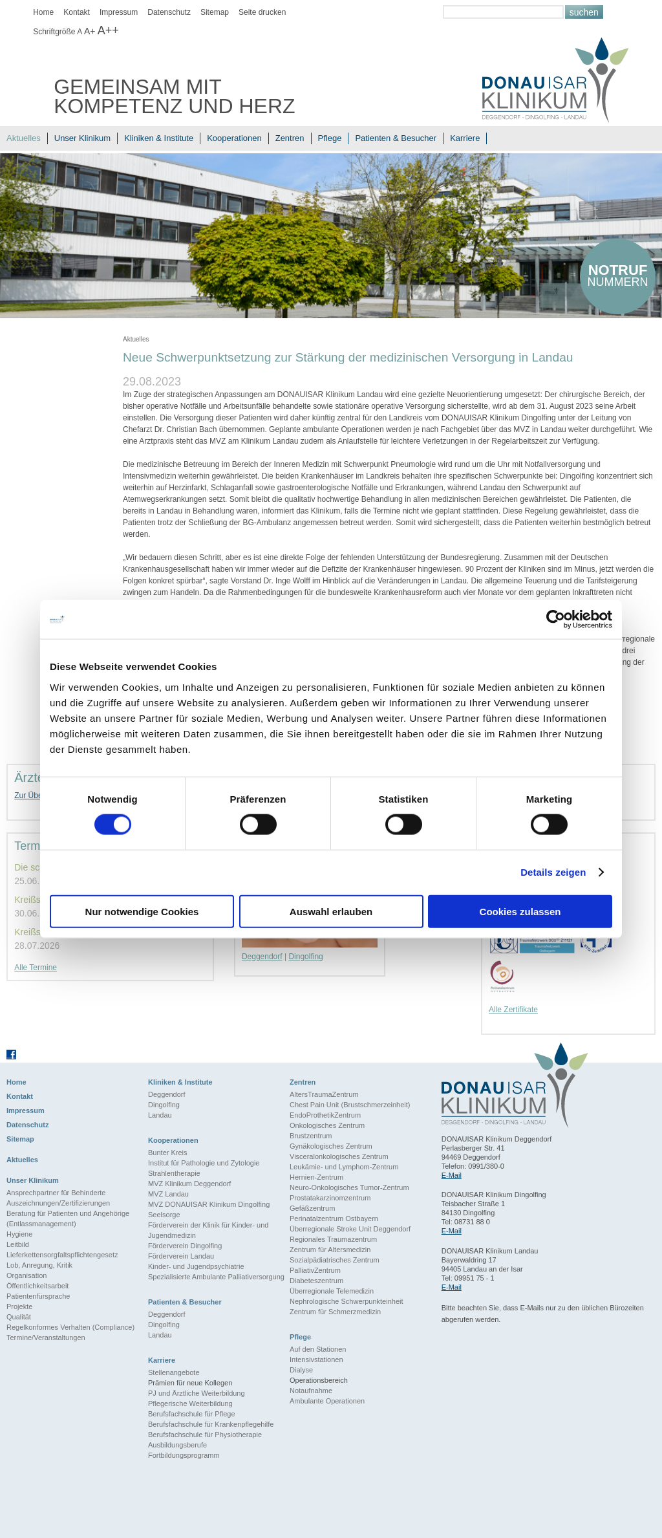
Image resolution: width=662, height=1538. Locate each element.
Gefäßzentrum (312, 1208)
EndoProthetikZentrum (325, 1115)
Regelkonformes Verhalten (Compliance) (70, 1327)
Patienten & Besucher (395, 138)
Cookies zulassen (520, 910)
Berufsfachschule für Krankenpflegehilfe (210, 1424)
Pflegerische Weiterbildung (190, 1403)
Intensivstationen (316, 1359)
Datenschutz (169, 12)
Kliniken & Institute (158, 138)
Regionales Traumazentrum (333, 1239)
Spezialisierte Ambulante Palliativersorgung (216, 1277)
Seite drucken (262, 12)
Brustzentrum (311, 1136)
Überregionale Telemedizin (332, 1291)
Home (43, 12)
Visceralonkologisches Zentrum (339, 1156)
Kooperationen (234, 138)
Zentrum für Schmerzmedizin (335, 1312)
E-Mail (452, 1175)
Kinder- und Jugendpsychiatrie (196, 1266)
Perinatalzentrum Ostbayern (334, 1218)
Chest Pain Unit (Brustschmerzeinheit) (350, 1105)
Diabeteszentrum (316, 1280)
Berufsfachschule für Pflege (191, 1414)
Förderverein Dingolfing (185, 1246)
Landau (160, 1115)
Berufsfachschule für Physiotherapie (205, 1434)
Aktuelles (23, 138)
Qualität (18, 1317)
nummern (618, 275)
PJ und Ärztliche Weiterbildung (196, 1393)
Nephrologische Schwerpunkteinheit (346, 1301)
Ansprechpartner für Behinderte (55, 1193)
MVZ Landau (168, 1194)
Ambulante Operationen (327, 1401)
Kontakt (76, 12)
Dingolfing (305, 956)
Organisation (26, 1275)
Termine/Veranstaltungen (45, 1337)
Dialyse (301, 1370)
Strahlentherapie (174, 1173)
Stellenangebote (174, 1372)
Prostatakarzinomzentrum (330, 1198)
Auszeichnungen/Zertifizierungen (58, 1203)
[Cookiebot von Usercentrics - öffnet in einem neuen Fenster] (555, 619)
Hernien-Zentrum (316, 1177)
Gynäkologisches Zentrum (331, 1146)
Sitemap (214, 12)
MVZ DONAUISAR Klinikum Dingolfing (209, 1204)
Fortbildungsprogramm (184, 1455)
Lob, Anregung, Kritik (39, 1265)
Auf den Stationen (318, 1349)
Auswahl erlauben (331, 910)
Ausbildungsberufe (177, 1445)
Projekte (19, 1306)
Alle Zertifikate (513, 1009)
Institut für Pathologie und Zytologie (203, 1163)
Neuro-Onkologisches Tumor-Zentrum (349, 1187)
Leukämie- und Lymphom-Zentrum (344, 1167)
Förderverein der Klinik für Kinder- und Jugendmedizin (208, 1230)
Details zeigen (553, 872)
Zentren (289, 138)
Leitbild (17, 1244)
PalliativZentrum (315, 1270)
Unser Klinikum (82, 138)
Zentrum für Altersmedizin (330, 1249)
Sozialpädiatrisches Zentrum (334, 1260)
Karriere (465, 138)
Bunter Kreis (167, 1152)
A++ (108, 30)
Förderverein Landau (181, 1256)
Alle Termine (35, 967)
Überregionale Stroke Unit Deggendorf (350, 1229)
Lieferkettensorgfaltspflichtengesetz (62, 1255)
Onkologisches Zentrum (327, 1125)
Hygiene (19, 1234)
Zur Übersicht (37, 795)
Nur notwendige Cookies (142, 910)
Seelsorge (164, 1214)
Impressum (119, 12)
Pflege (330, 138)
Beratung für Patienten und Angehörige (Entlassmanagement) (67, 1218)
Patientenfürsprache (38, 1296)
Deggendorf (262, 956)
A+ (90, 31)
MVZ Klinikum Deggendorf (189, 1183)
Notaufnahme (311, 1390)
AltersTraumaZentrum (324, 1094)
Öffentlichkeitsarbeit (37, 1286)
